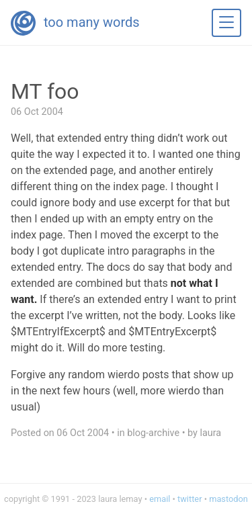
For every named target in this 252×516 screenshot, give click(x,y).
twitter (189, 499)
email (159, 499)
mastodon (228, 499)
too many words (92, 22)
